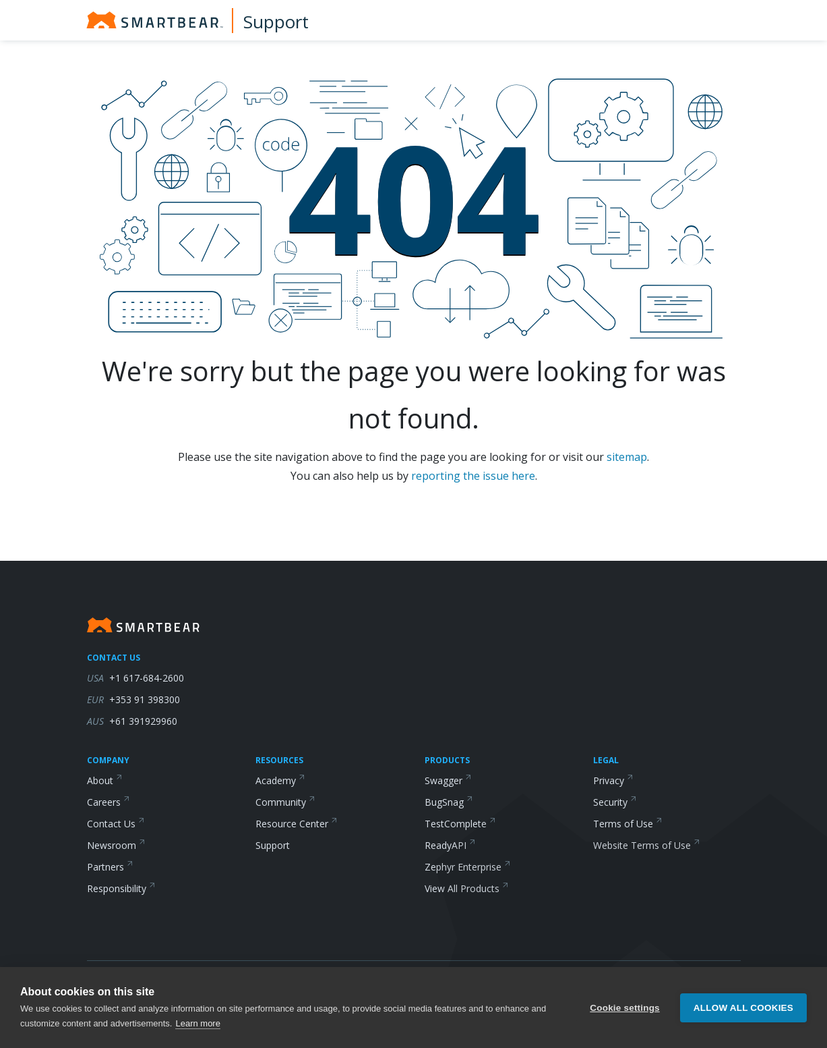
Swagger (448, 780)
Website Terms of (646, 845)
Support (276, 21)
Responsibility (121, 888)
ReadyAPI (450, 845)
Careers (108, 802)
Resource (296, 823)
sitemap (627, 456)
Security (615, 802)
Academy (280, 780)
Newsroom (116, 845)
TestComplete (460, 823)
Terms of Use (628, 823)
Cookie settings (625, 1008)
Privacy (613, 780)
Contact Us (116, 823)
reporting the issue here (473, 475)
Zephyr (468, 866)
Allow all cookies (743, 1008)
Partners (110, 866)
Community (285, 802)
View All (467, 888)
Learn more (197, 1023)
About (105, 780)
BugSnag (449, 802)
